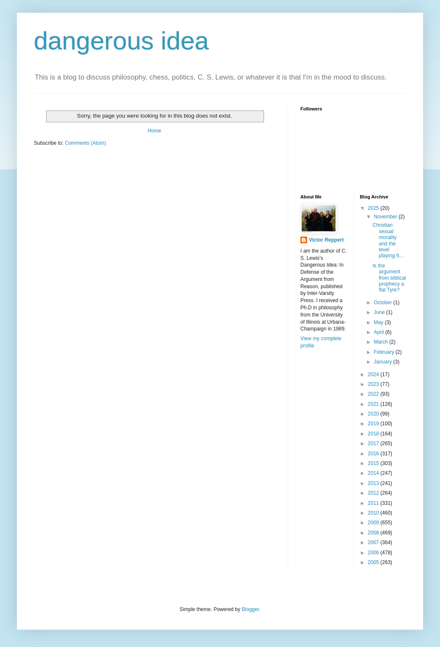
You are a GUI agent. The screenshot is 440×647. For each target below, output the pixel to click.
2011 (374, 503)
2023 (374, 384)
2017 (374, 443)
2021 (374, 404)
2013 (374, 483)
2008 (374, 533)
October (383, 303)
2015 (374, 463)
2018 (374, 434)
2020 (374, 414)
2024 (374, 374)
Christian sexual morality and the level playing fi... (387, 240)
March (381, 342)
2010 (374, 513)
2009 (374, 523)
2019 (374, 424)
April (379, 332)
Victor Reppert (326, 240)
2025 (374, 208)
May (379, 322)
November (386, 217)
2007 (374, 542)
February (384, 352)
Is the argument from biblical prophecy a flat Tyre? (389, 278)
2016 (374, 454)
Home (154, 131)
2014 (374, 473)
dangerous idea (121, 41)
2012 (374, 493)
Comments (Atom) (85, 143)
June (380, 312)
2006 (374, 553)
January (383, 362)
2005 (374, 562)
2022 (374, 394)
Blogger (250, 609)
